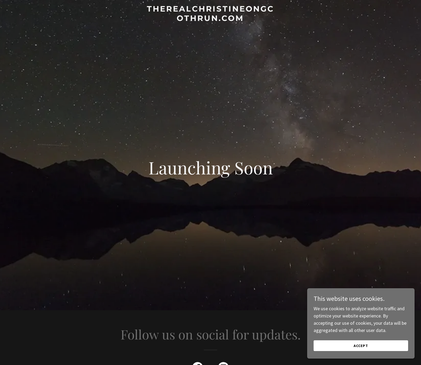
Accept (361, 345)
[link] (211, 19)
